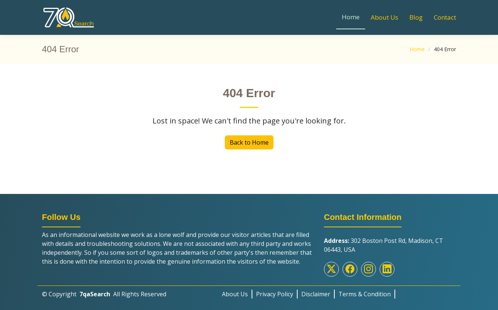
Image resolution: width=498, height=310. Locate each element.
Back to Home (249, 142)
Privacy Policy (274, 294)
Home (351, 17)
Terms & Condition (364, 294)
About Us (384, 17)
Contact (445, 17)
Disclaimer (315, 294)
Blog (416, 17)
